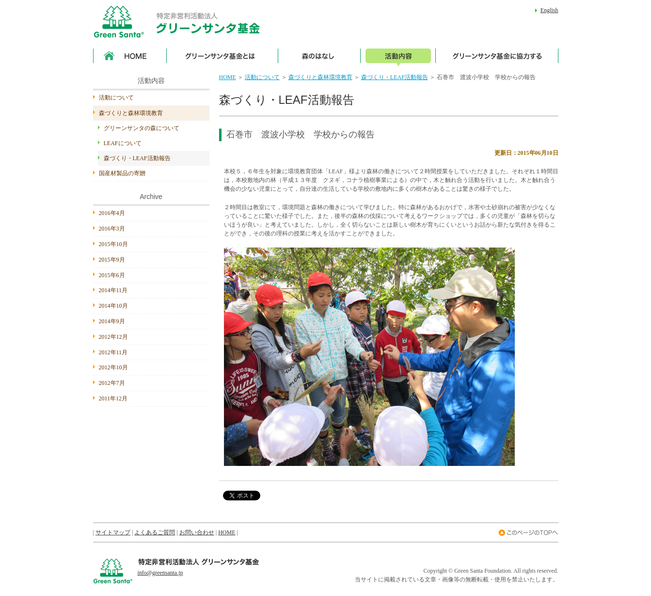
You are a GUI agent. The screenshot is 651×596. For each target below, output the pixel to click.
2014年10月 (113, 305)
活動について (262, 77)
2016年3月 (112, 228)
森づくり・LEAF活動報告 (394, 77)
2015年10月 (113, 244)
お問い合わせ (196, 532)
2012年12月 (113, 336)
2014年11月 (113, 290)
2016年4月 (112, 213)
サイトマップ (112, 532)
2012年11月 (113, 352)
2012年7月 (112, 383)
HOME (227, 77)
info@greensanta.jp (160, 572)
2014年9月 (112, 321)
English (549, 10)
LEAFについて (123, 143)
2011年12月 (113, 398)
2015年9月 (112, 259)
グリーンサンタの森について (141, 128)
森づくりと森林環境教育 (320, 77)
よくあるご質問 (154, 532)
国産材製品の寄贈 (122, 173)
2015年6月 (112, 275)
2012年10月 (113, 367)
